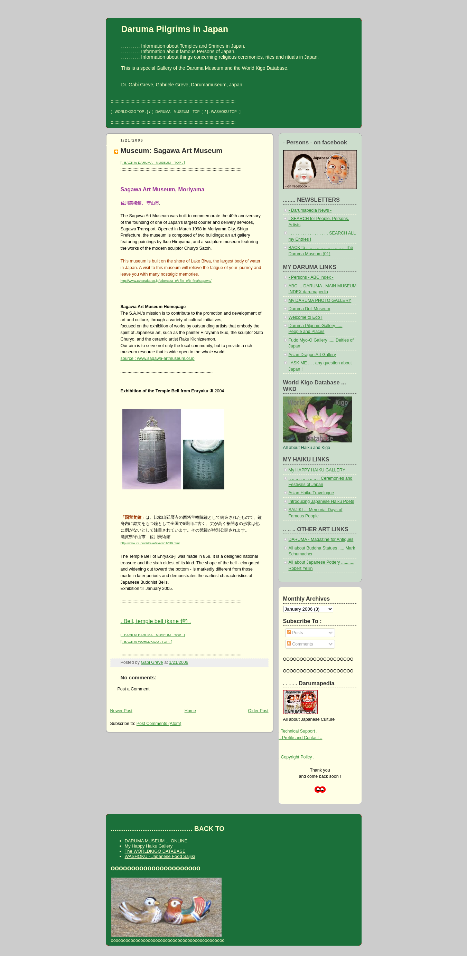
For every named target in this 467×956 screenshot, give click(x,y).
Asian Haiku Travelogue (311, 492)
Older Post (258, 710)
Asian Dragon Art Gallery (312, 354)
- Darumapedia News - (310, 210)
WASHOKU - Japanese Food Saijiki (160, 856)
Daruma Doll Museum (309, 308)
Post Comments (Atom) (159, 723)
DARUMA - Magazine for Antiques (321, 539)
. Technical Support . (298, 731)
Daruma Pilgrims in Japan (174, 29)
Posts (295, 632)
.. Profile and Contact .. (301, 737)
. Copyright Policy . (297, 757)
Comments (300, 644)
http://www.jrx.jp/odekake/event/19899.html (150, 543)
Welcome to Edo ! (306, 317)
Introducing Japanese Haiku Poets (321, 501)
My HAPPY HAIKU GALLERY (317, 470)
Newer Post (121, 710)
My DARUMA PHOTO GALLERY (320, 300)
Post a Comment (134, 689)
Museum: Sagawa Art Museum (172, 150)
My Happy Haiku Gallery (149, 846)
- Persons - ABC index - (311, 277)
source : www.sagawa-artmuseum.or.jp (158, 358)
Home (190, 710)
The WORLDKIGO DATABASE (155, 851)
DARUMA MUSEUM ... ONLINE (156, 840)
